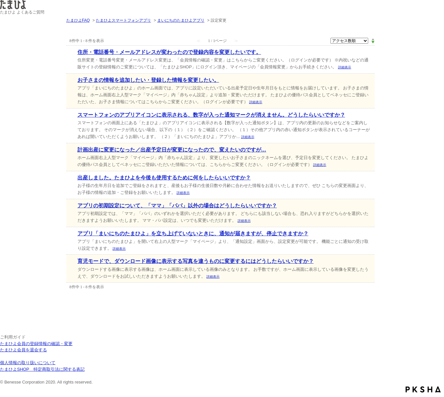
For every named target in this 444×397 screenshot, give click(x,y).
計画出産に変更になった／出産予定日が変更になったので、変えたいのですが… (171, 149)
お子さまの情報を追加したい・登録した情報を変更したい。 (148, 80)
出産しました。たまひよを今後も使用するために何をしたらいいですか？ (164, 177)
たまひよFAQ (78, 20)
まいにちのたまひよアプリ (180, 20)
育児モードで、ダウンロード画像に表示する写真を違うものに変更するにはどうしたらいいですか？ (195, 261)
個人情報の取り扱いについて (27, 362)
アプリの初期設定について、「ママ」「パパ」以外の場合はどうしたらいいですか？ (177, 205)
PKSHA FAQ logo (423, 389)
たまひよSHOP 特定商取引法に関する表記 (42, 369)
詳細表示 (344, 67)
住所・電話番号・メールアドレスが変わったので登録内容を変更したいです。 (169, 52)
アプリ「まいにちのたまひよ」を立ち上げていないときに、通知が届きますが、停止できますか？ (192, 233)
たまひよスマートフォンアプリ (123, 20)
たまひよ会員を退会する (23, 349)
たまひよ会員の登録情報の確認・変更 (36, 343)
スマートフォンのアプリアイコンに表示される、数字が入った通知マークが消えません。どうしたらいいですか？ (211, 115)
